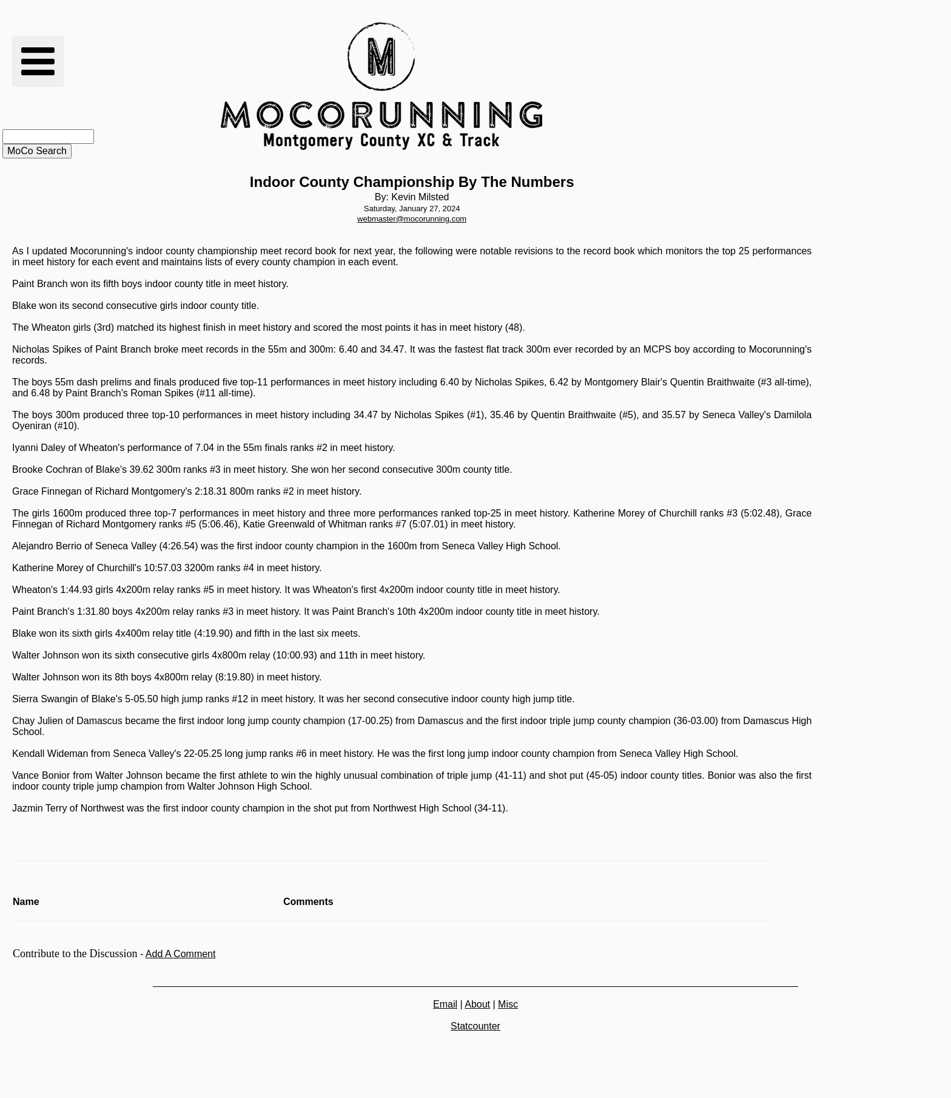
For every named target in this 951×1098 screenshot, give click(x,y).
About (477, 1004)
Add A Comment (181, 954)
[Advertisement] (679, 86)
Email (445, 1004)
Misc (508, 1004)
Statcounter (475, 1026)
